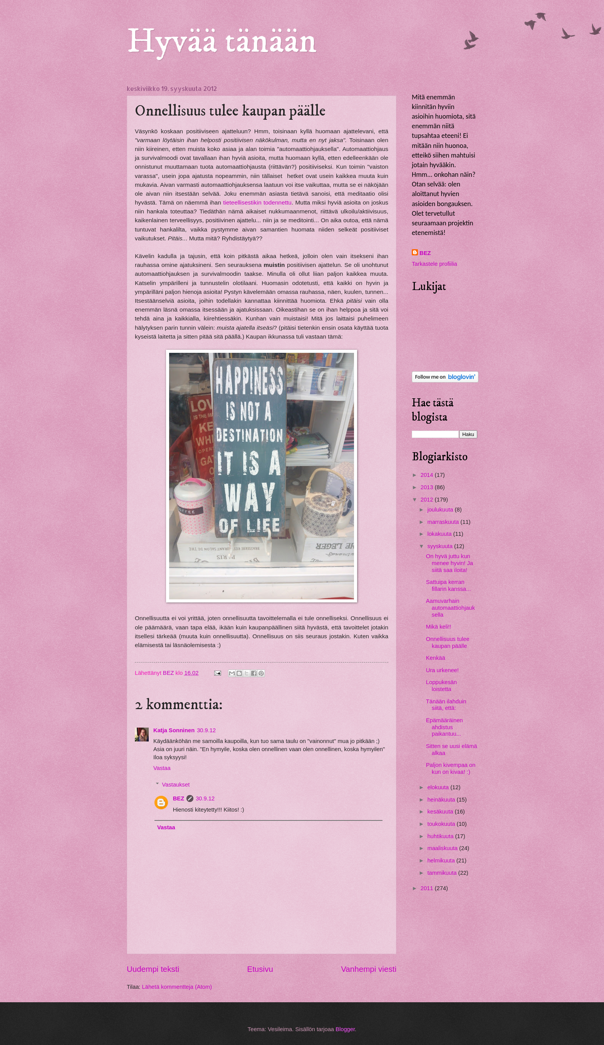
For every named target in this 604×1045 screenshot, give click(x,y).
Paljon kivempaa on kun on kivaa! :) (450, 768)
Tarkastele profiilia (434, 264)
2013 (428, 487)
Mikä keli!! (438, 627)
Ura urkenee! (442, 670)
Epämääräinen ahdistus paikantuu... (444, 727)
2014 (428, 475)
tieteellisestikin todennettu (257, 202)
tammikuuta (442, 873)
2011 (428, 888)
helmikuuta (441, 860)
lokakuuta (440, 534)
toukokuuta (441, 824)
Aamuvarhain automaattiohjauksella (450, 607)
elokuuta (438, 787)
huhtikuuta (441, 836)
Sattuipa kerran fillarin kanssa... (448, 585)
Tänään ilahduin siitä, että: (446, 704)
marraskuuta (443, 522)
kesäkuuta (441, 811)
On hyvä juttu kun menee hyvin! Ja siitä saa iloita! (449, 563)
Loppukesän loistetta (441, 685)
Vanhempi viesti (368, 968)
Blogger (345, 1029)
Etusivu (260, 968)
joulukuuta (441, 510)
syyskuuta (440, 546)
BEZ (178, 798)
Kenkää (435, 658)
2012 (428, 500)
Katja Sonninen (174, 730)
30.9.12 (206, 730)
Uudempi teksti (153, 968)
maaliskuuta (443, 848)
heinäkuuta (441, 800)
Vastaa (162, 768)
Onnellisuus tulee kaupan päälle (448, 642)
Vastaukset (176, 785)
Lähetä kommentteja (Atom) (177, 987)
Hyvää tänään (222, 41)
